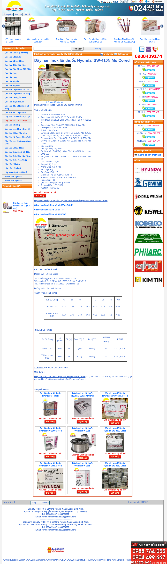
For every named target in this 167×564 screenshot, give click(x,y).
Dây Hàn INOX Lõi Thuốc (16, 121)
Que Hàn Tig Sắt (12, 81)
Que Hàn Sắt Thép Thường (16, 53)
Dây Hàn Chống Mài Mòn (16, 133)
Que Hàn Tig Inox (12, 85)
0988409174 (148, 56)
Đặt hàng (40, 195)
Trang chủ (8, 14)
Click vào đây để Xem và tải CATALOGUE (53, 205)
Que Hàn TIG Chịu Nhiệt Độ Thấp (17, 107)
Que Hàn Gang (11, 77)
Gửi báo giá (121, 54)
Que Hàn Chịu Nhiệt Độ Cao (17, 89)
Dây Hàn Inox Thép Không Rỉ (17, 129)
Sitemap (18, 14)
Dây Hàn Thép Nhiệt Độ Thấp (17, 152)
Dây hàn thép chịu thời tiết (16, 172)
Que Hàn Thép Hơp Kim (15, 65)
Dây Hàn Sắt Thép (12, 125)
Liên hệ (27, 14)
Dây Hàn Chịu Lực (13, 164)
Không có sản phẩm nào (149, 155)
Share (97, 48)
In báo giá (106, 54)
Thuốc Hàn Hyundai (13, 176)
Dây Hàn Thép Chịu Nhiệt (16, 160)
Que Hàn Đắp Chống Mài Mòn (18, 69)
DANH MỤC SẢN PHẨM (14, 49)
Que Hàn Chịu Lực (13, 57)
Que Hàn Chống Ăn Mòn (15, 98)
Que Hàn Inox (11, 73)
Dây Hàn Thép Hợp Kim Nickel (18, 156)
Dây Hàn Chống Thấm (14, 148)
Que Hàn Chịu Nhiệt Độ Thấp (17, 93)
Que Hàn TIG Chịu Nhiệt (15, 112)
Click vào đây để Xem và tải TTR (49, 210)
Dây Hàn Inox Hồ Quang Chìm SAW (18, 142)
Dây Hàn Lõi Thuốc (13, 168)
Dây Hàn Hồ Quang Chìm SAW (18, 137)
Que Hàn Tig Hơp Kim (14, 102)
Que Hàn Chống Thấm (14, 61)
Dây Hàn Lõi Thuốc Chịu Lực (17, 117)
